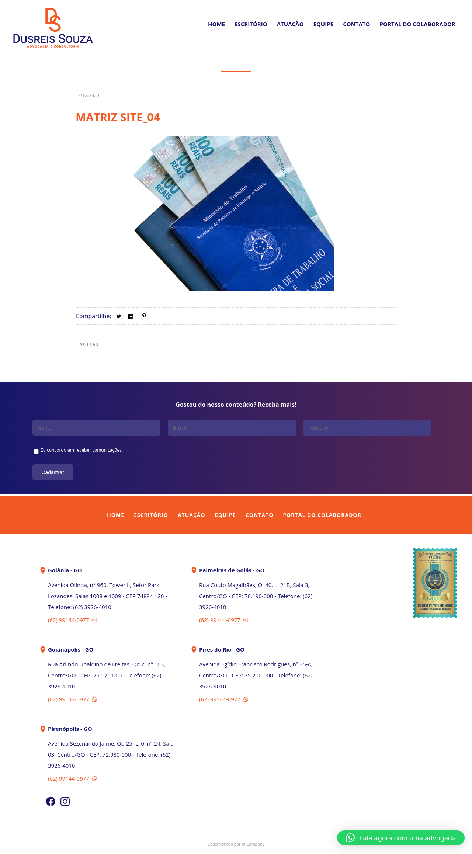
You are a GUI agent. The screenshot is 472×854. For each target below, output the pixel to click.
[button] (401, 837)
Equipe (323, 24)
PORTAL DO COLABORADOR (417, 24)
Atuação (290, 24)
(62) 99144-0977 (73, 620)
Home (216, 24)
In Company (253, 844)
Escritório (251, 24)
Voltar (89, 344)
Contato (356, 24)
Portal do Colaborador (322, 514)
